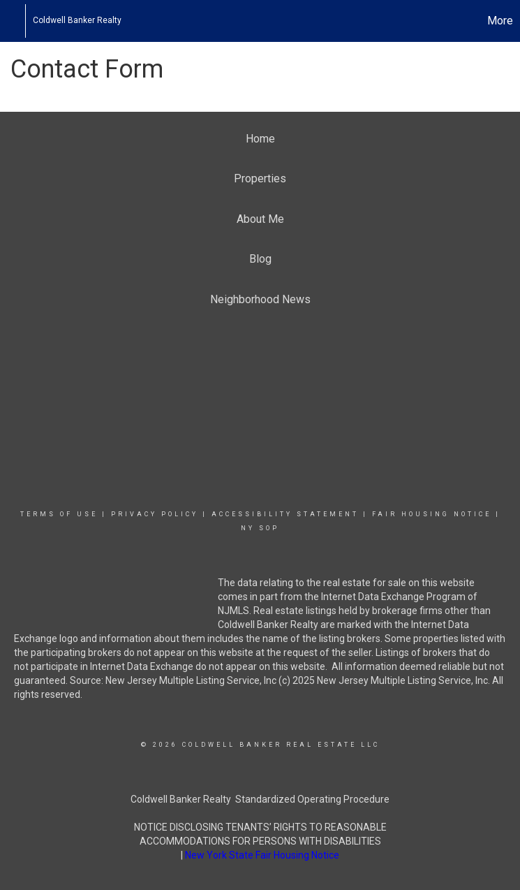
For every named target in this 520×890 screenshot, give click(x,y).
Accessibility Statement (285, 514)
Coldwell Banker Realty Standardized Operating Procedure (260, 799)
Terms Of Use (59, 514)
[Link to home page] (17, 21)
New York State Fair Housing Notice (262, 855)
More (500, 20)
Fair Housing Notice (431, 514)
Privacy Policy (154, 514)
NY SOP (260, 528)
